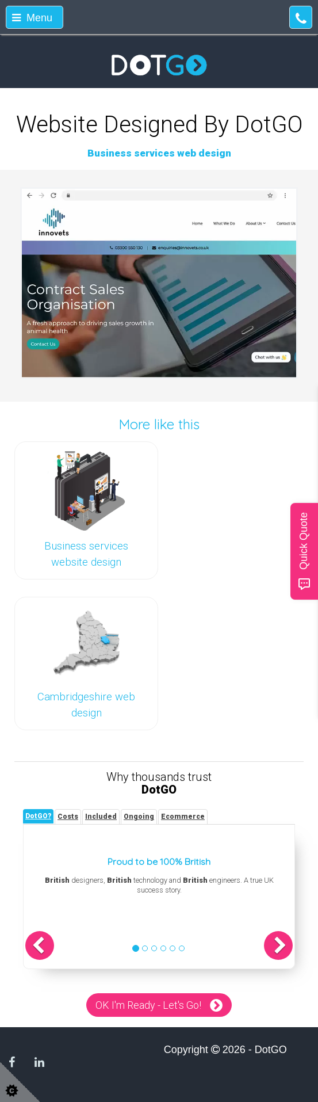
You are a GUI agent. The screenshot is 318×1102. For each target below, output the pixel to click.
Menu (32, 18)
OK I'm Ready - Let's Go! (148, 1005)
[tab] (38, 816)
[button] (39, 945)
